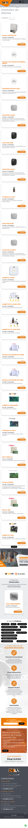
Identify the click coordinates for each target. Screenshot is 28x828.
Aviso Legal (14, 815)
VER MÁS (23, 42)
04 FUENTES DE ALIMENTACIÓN (9, 627)
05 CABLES (23, 627)
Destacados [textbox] (12, 18)
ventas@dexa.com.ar (8, 788)
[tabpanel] (14, 557)
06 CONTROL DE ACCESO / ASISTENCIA (11, 629)
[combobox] (12, 18)
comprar (21, 44)
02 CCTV (13, 624)
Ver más (14, 546)
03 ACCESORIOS (22, 624)
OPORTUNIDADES (22, 641)
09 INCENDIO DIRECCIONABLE (9, 635)
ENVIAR (21, 723)
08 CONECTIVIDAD (21, 632)
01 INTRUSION (5, 624)
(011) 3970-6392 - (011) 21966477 (10, 783)
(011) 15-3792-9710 (7, 793)
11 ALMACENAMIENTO (7, 641)
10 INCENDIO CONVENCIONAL (9, 638)
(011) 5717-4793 (6, 804)
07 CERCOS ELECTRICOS (7, 632)
